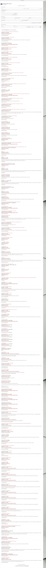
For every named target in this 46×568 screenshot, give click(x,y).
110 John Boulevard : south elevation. (5, 501)
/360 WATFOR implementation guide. (5, 215)
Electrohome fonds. (5, 239)
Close (45, 0)
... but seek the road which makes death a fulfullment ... (8, 78)
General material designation (25, 20)
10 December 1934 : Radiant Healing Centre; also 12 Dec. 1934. (9, 309)
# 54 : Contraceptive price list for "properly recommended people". (9, 57)
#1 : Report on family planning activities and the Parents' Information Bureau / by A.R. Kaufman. (13, 227)
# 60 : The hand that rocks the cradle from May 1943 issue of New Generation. (10, 62)
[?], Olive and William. (4, 196)
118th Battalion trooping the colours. (5, 546)
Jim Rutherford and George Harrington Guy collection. (9, 468)
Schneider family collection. (6, 382)
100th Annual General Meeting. (5, 369)
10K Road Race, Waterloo (4, 393)
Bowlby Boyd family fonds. (6, 192)
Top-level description (14, 14)
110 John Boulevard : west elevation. (5, 513)
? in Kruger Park (3, 89)
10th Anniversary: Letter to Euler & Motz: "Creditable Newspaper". (9, 411)
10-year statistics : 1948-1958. (5, 434)
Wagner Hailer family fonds (6, 128)
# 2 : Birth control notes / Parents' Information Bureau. (8, 37)
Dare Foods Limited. (5, 441)
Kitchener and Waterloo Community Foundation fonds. (9, 419)
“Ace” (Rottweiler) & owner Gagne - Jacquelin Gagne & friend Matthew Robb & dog (11, 142)
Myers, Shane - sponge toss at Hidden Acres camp (15, 93)
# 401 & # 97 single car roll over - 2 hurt (6, 42)
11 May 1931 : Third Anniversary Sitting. (6, 457)
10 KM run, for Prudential (4, 319)
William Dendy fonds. (5, 139)
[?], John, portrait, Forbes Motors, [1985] (6, 186)
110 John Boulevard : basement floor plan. (6, 466)
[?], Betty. (2, 156)
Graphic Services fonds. (6, 325)
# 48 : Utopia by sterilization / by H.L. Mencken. (7, 51)
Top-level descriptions (33, 22)
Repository (15, 13)
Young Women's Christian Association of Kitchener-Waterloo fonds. (11, 353)
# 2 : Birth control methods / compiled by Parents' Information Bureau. (9, 31)
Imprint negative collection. (6, 349)
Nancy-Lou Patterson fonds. (6, 74)
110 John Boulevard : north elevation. (5, 490)
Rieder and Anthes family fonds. (7, 252)
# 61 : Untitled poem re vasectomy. (5, 68)
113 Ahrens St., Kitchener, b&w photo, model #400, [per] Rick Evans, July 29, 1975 (11, 525)
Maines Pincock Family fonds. (6, 234)
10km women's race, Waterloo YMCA (5, 402)
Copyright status (3, 20)
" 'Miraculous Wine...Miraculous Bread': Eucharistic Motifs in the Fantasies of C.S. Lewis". (12, 98)
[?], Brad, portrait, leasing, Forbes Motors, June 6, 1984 (7, 163)
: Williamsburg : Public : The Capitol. (5, 137)
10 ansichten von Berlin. (4, 298)
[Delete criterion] (41, 8)
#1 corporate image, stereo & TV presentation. (6, 237)
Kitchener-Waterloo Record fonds (7, 359)
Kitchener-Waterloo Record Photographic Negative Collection (10, 44)
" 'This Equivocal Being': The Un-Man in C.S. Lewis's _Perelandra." (9, 115)
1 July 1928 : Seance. (3, 246)
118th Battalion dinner (4, 536)
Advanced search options (21, 5)
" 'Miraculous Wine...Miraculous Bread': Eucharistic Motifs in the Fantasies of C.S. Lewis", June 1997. (13, 109)
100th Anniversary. (3, 357)
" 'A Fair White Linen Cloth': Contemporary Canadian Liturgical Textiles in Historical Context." (12, 72)
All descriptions (39, 22)
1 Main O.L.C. (3, 257)
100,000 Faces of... (3, 347)
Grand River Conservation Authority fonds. (8, 431)
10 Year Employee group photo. (5, 338)
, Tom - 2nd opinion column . (4, 206)
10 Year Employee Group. (4, 328)
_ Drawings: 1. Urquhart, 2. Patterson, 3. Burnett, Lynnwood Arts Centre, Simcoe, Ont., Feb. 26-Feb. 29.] (13, 83)
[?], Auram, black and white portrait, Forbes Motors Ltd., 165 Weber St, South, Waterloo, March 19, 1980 (13, 146)
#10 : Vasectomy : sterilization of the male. (6, 286)
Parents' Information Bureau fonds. (7, 33)
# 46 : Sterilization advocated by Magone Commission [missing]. (9, 47)
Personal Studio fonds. (6, 148)
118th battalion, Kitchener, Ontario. (5, 557)
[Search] (12, 8)
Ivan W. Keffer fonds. (5, 300)
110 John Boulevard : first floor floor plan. (6, 478)
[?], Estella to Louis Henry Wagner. (5, 174)
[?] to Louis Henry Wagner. (4, 121)
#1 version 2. (2, 268)
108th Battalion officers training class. (5, 380)
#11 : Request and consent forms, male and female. (7, 445)
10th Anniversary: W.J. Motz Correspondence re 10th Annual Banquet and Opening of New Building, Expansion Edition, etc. (16, 423)
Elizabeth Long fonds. (5, 158)
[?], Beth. (2, 151)
